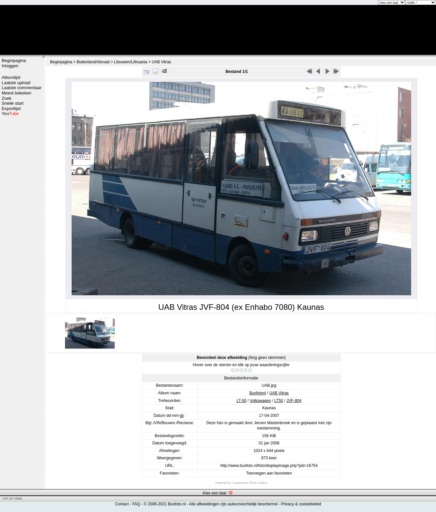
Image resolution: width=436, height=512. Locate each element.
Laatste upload (16, 82)
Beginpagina (14, 60)
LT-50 (242, 400)
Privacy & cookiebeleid (301, 504)
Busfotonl (257, 393)
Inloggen (10, 65)
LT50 (278, 400)
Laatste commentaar (21, 87)
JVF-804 (293, 400)
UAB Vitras (161, 62)
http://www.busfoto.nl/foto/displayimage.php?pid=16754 (269, 465)
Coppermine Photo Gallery (249, 482)
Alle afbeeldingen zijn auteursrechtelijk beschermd (233, 504)
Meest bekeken (16, 92)
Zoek (6, 98)
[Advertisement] (21, 141)
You (10, 113)
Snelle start (13, 103)
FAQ (136, 504)
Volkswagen (260, 400)
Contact (122, 504)
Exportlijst (11, 108)
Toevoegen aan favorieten (269, 473)
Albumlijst (11, 77)
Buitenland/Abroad (93, 62)
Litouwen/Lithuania (130, 62)
